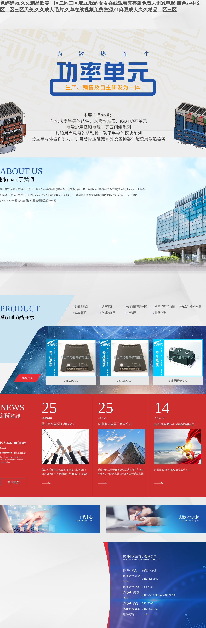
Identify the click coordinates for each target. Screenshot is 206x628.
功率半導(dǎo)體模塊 (167, 306)
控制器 (132, 312)
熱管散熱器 (82, 306)
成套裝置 (80, 312)
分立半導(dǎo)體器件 (193, 306)
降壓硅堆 (160, 312)
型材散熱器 (108, 312)
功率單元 (107, 306)
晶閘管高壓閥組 (137, 306)
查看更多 (27, 378)
